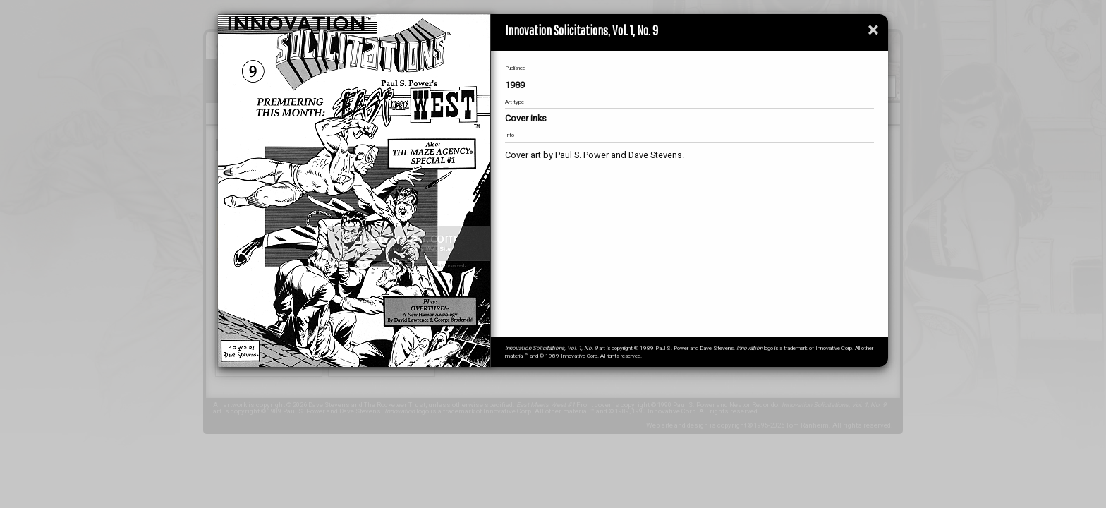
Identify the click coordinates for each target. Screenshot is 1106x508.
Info (509, 135)
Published (515, 68)
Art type (514, 102)
